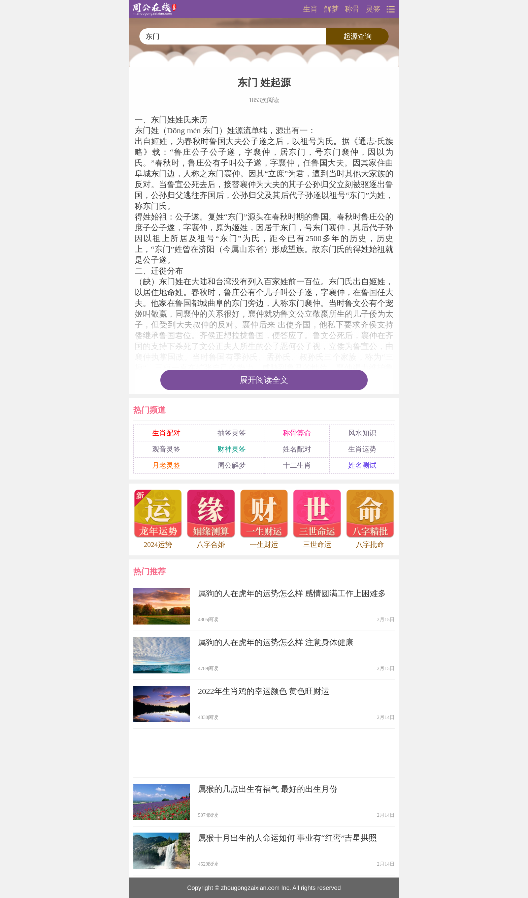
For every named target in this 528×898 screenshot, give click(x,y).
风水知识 (362, 433)
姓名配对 (297, 449)
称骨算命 (297, 433)
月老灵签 (166, 465)
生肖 (310, 9)
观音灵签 (166, 449)
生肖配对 (166, 433)
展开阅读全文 (264, 380)
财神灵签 (232, 449)
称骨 (352, 9)
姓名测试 (362, 465)
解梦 (331, 9)
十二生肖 (297, 465)
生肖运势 (362, 449)
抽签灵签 (232, 433)
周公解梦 (232, 465)
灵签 (373, 9)
